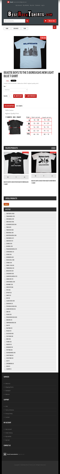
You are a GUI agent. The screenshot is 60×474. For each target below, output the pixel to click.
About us (7, 383)
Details (24, 177)
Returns (7, 394)
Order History (9, 433)
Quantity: (6, 96)
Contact (7, 417)
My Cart (32, 5)
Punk (25, 28)
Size (5, 86)
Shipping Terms (9, 387)
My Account (19, 5)
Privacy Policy (9, 413)
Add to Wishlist (16, 177)
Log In (42, 5)
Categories (15, 28)
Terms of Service (9, 410)
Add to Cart (8, 177)
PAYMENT (7, 390)
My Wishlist (26, 5)
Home (7, 28)
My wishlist (8, 436)
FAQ (6, 406)
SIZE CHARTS (19, 106)
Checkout (37, 5)
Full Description (9, 106)
